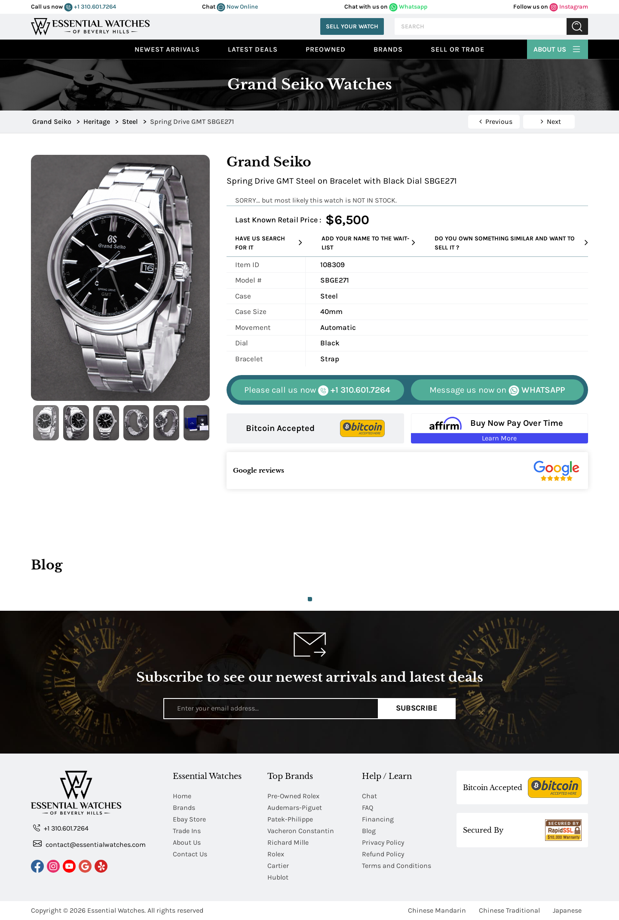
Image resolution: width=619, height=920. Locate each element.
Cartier (278, 866)
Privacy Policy (383, 842)
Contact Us (190, 854)
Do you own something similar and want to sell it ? (511, 243)
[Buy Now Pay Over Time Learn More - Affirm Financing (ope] (499, 428)
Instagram (568, 6)
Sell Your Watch (352, 26)
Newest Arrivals (167, 49)
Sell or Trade (457, 49)
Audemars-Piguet (294, 807)
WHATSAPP (497, 390)
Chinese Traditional (509, 910)
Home (182, 796)
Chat (369, 796)
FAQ (367, 807)
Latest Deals (253, 49)
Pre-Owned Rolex (293, 796)
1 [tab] (310, 599)
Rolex (275, 854)
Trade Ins (187, 831)
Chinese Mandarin (437, 910)
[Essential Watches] (90, 26)
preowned (326, 49)
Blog (369, 831)
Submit (577, 26)
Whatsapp (408, 6)
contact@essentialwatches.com (89, 844)
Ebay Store (189, 819)
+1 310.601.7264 (90, 6)
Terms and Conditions (396, 866)
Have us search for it (268, 243)
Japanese (567, 910)
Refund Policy (383, 854)
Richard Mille (288, 842)
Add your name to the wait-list (368, 243)
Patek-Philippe (290, 819)
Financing (378, 819)
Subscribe (417, 708)
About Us (557, 48)
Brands (388, 49)
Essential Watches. (116, 910)
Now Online (237, 6)
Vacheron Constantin (300, 831)
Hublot (277, 877)
